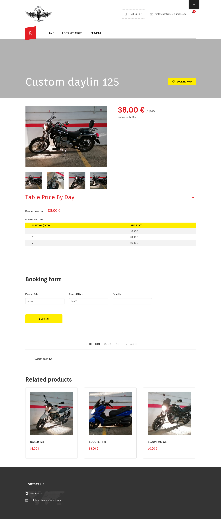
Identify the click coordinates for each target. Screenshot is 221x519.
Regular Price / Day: (35, 211)
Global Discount (35, 219)
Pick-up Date (31, 294)
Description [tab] (91, 344)
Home (51, 33)
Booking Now (182, 81)
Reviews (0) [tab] (130, 344)
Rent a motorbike (72, 33)
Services (95, 33)
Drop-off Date (76, 294)
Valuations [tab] (111, 344)
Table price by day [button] (49, 197)
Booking (44, 319)
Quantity (117, 294)
